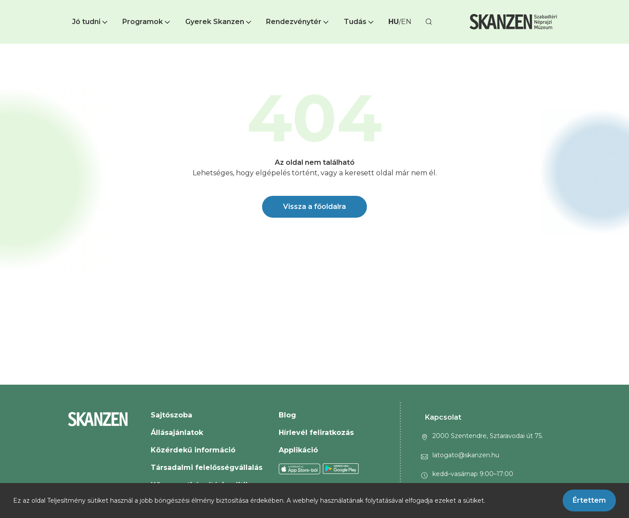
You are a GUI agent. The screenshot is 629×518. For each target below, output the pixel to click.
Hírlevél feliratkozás (316, 432)
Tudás (359, 21)
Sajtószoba (171, 415)
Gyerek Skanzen (219, 21)
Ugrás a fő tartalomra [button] (38, 4)
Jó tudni (90, 21)
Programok (147, 21)
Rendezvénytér (298, 21)
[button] (90, 22)
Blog (287, 415)
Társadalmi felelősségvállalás (207, 467)
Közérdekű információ (193, 450)
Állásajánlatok (177, 432)
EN (406, 21)
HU (393, 21)
